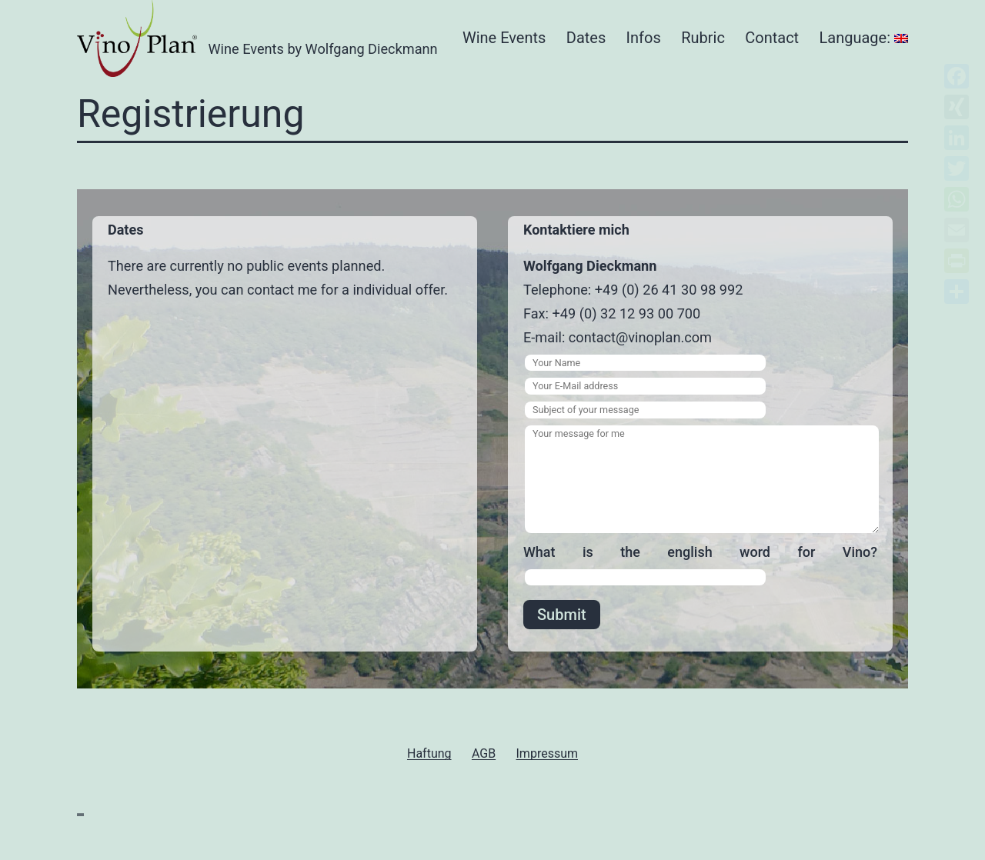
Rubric (703, 37)
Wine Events (504, 37)
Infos (643, 37)
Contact (772, 37)
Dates (586, 37)
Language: (864, 37)
